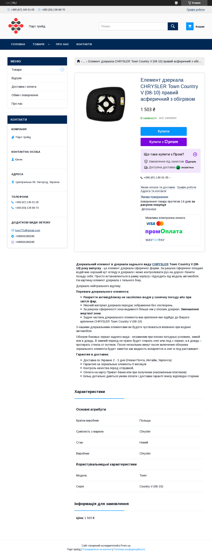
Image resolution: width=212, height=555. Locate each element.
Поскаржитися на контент (97, 549)
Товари (38, 44)
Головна (18, 44)
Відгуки (17, 78)
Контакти (84, 44)
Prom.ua (125, 545)
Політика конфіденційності (129, 549)
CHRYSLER (160, 264)
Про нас (62, 44)
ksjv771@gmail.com (27, 230)
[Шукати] (173, 26)
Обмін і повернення (25, 95)
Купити (164, 131)
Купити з (163, 142)
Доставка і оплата (24, 86)
